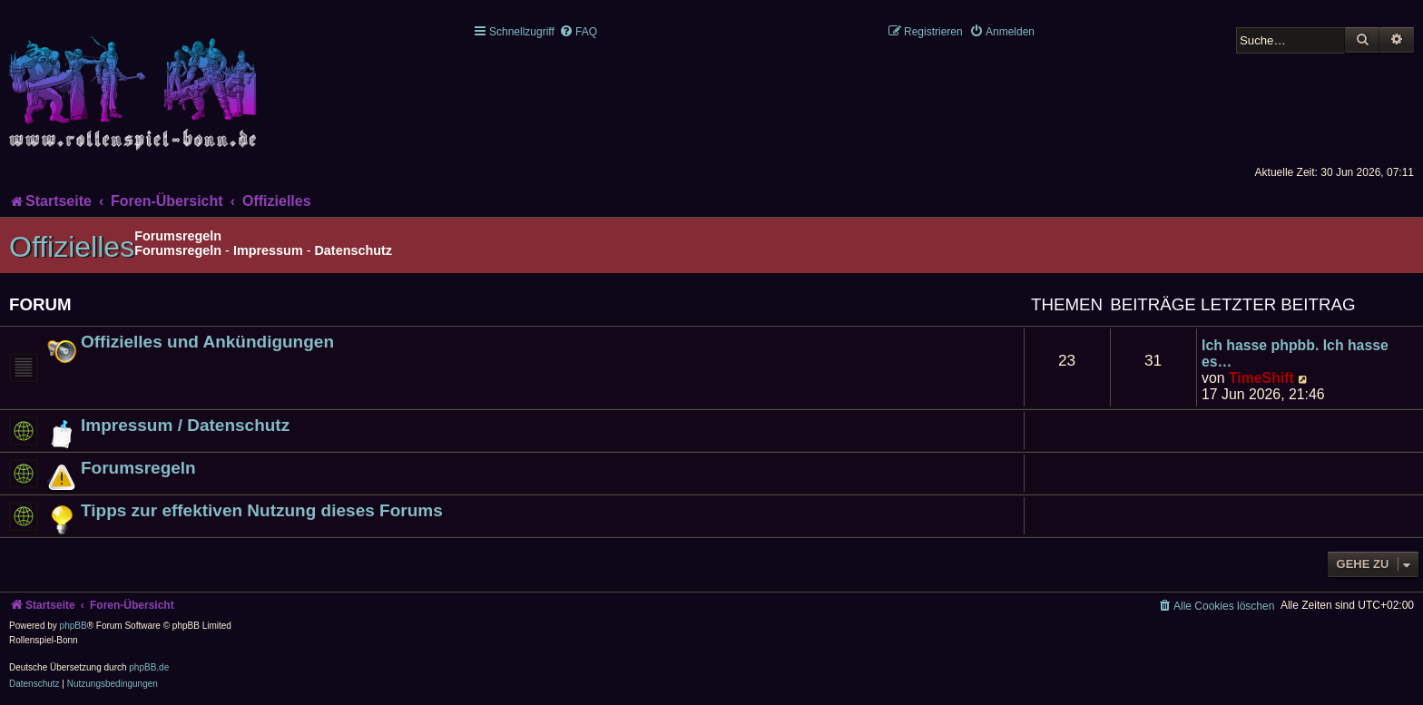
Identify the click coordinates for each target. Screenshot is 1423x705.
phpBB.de (149, 667)
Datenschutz (353, 250)
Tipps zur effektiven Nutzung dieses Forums (262, 510)
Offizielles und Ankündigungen (207, 341)
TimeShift (1261, 378)
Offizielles (71, 246)
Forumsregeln (177, 250)
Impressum (268, 250)
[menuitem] (578, 32)
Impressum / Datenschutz (185, 425)
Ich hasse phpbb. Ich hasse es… (1295, 353)
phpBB (73, 626)
